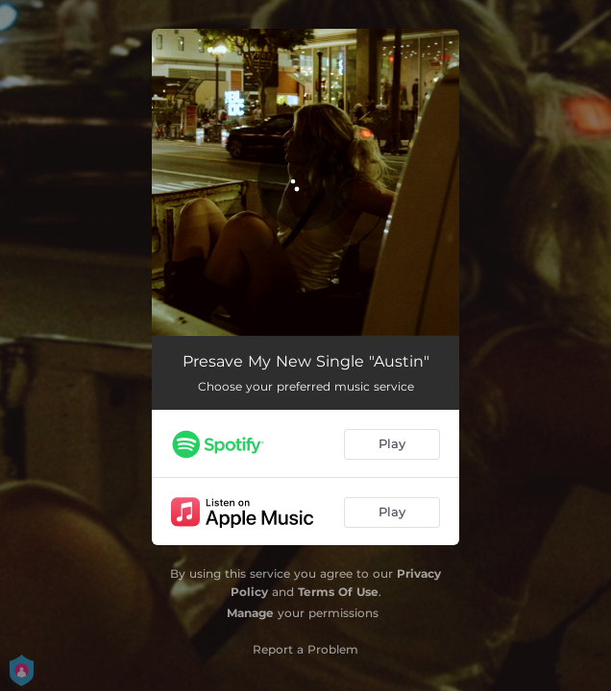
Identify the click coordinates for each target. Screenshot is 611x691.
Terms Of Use (338, 591)
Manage (250, 613)
